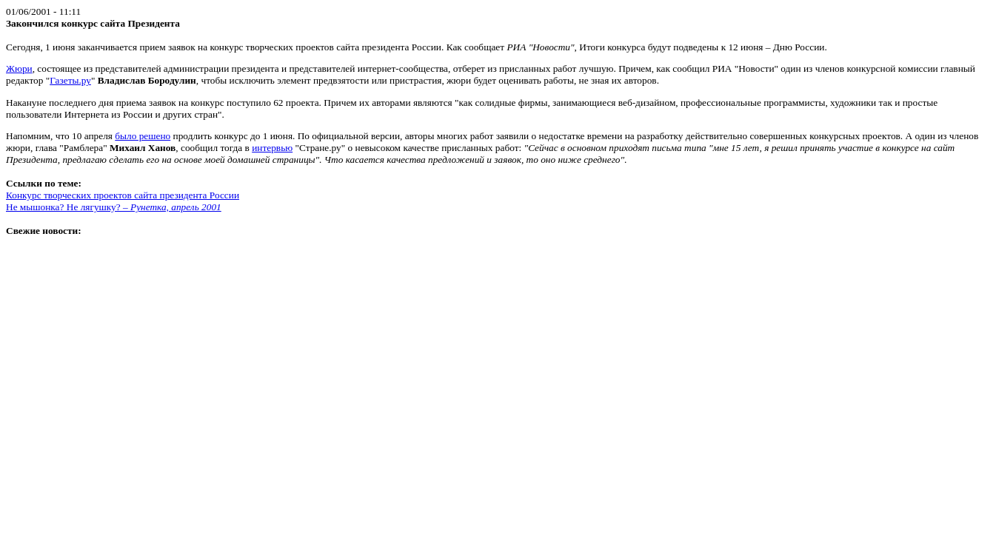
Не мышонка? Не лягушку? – (113, 206)
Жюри (19, 68)
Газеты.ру (70, 80)
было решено (142, 135)
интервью (272, 147)
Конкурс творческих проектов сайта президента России (122, 195)
